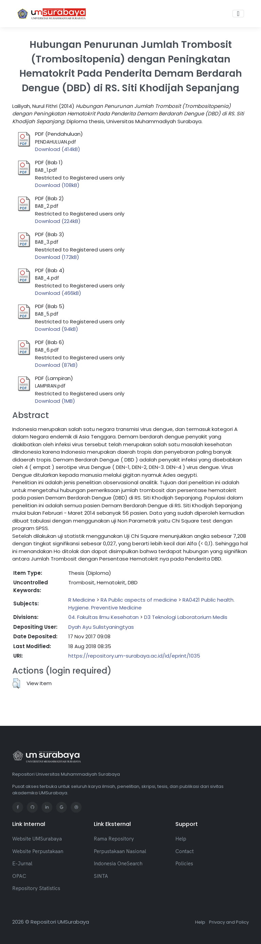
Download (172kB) (57, 257)
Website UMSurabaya (37, 838)
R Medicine (81, 599)
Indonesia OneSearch (118, 863)
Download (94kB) (56, 329)
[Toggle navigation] (238, 13)
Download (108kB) (57, 185)
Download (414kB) (57, 149)
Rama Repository (114, 838)
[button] (16, 683)
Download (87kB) (56, 365)
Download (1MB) (55, 400)
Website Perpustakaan (37, 851)
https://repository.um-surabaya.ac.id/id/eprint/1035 (134, 655)
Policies (184, 863)
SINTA (101, 876)
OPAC (19, 876)
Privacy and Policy (229, 922)
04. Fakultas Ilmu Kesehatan (103, 617)
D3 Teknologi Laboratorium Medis (185, 617)
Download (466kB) (58, 293)
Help (180, 838)
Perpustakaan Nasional (120, 851)
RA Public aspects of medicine (139, 599)
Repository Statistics (36, 888)
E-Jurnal (22, 863)
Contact (184, 851)
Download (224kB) (58, 221)
